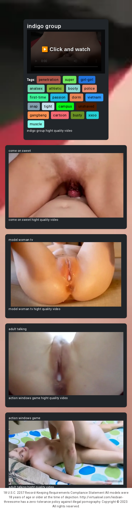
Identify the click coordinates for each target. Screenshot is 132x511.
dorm (76, 97)
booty (73, 88)
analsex (36, 88)
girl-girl (87, 79)
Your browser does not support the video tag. (66, 185)
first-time (38, 97)
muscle (36, 124)
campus (65, 106)
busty (77, 115)
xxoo (92, 115)
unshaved (86, 106)
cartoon (60, 115)
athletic (55, 88)
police (89, 88)
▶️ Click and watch (66, 49)
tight (48, 106)
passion (59, 97)
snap (34, 106)
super (69, 79)
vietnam (94, 97)
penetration (49, 79)
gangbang (38, 115)
